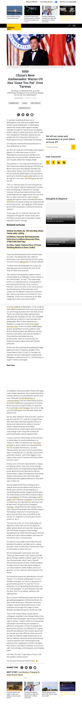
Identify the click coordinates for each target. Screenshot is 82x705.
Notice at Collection (31, 2)
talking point (24, 263)
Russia (33, 180)
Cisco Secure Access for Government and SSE (58, 242)
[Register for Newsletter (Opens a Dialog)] (73, 148)
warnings (10, 508)
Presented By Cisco (53, 246)
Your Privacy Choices (48, 2)
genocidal (28, 177)
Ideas (25, 73)
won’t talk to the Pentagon (20, 409)
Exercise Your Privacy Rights (68, 2)
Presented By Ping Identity (55, 223)
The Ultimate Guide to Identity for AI (60, 219)
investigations (14, 499)
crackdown (28, 501)
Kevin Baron (18, 99)
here (33, 662)
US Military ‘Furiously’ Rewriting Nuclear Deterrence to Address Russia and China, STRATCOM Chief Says (23, 240)
